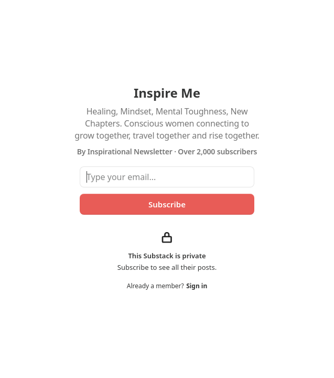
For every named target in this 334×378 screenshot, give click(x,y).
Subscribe (167, 204)
